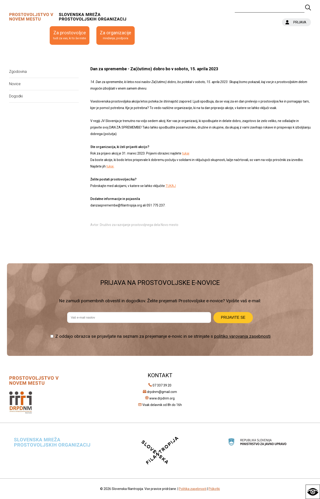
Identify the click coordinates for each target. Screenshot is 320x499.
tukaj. (110, 166)
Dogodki (16, 96)
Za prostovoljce (69, 35)
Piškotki (214, 489)
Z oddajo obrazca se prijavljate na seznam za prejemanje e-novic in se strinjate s (163, 336)
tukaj (185, 153)
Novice (15, 84)
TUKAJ (171, 186)
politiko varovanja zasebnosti (242, 336)
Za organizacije (115, 35)
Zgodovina (18, 71)
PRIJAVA (299, 22)
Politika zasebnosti (192, 489)
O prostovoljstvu (26, 35)
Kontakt (150, 35)
